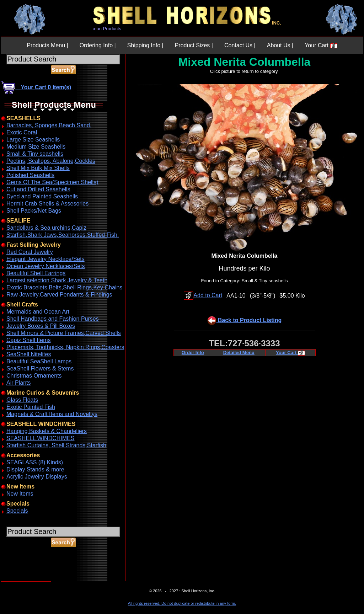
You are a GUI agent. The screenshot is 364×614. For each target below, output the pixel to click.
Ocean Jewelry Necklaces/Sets (45, 266)
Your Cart (321, 45)
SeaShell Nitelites (28, 354)
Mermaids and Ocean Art (37, 312)
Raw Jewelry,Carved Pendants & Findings (59, 295)
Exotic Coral (21, 132)
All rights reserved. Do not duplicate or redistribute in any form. (182, 603)
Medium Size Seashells (35, 147)
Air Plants (18, 383)
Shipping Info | (145, 45)
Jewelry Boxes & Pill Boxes (40, 326)
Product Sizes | (194, 45)
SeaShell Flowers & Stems (40, 368)
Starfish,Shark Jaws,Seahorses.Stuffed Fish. (62, 235)
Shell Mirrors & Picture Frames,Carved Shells (63, 333)
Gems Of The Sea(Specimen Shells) (52, 182)
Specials (17, 511)
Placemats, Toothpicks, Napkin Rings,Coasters (65, 347)
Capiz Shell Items (28, 340)
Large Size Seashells (33, 140)
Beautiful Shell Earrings (35, 273)
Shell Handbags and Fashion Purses (52, 319)
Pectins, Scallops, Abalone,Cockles (50, 161)
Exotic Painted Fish (30, 407)
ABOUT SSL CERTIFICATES (19, 580)
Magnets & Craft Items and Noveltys (51, 414)
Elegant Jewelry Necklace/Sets (45, 259)
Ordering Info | (98, 45)
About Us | (280, 45)
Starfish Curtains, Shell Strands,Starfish (56, 445)
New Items (19, 494)
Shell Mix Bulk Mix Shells (38, 168)
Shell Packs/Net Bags (33, 211)
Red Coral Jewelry (29, 252)
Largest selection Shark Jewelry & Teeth (56, 280)
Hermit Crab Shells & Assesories (47, 204)
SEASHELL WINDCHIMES (40, 438)
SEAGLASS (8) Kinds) (34, 462)
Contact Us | (240, 45)
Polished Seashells (30, 175)
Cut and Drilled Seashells (38, 189)
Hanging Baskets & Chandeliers (46, 431)
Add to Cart (203, 295)
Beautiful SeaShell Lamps (38, 361)
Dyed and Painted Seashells (42, 196)
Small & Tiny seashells (34, 154)
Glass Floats (22, 400)
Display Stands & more (35, 469)
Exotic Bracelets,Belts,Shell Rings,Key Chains (64, 287)
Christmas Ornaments (34, 376)
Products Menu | (47, 45)
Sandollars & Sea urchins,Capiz (46, 228)
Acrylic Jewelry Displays (36, 477)
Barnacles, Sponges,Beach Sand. (48, 125)
